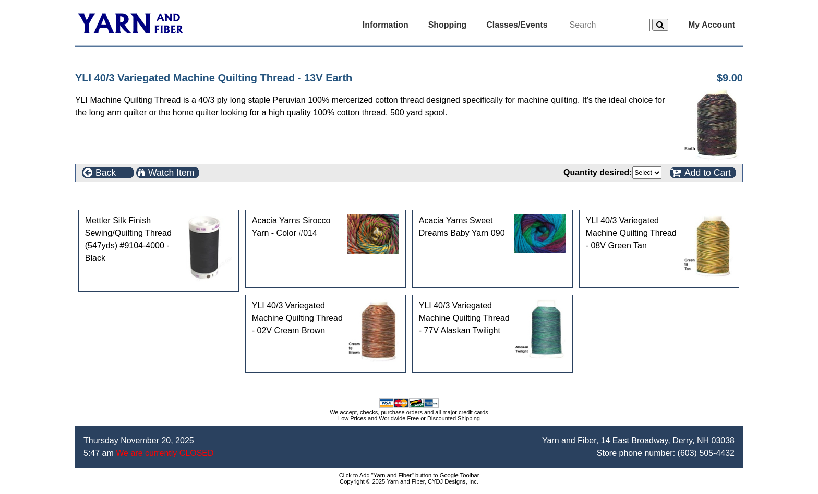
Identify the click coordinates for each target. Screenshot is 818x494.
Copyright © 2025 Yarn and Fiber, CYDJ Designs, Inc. (409, 481)
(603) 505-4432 (706, 453)
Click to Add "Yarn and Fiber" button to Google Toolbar (409, 475)
